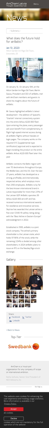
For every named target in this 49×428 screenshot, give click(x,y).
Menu (38, 4)
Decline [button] (14, 419)
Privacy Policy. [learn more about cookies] (10, 404)
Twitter (26, 317)
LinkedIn (14, 320)
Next (38, 278)
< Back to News (13, 330)
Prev (11, 278)
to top (37, 387)
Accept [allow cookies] (13, 409)
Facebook (14, 317)
